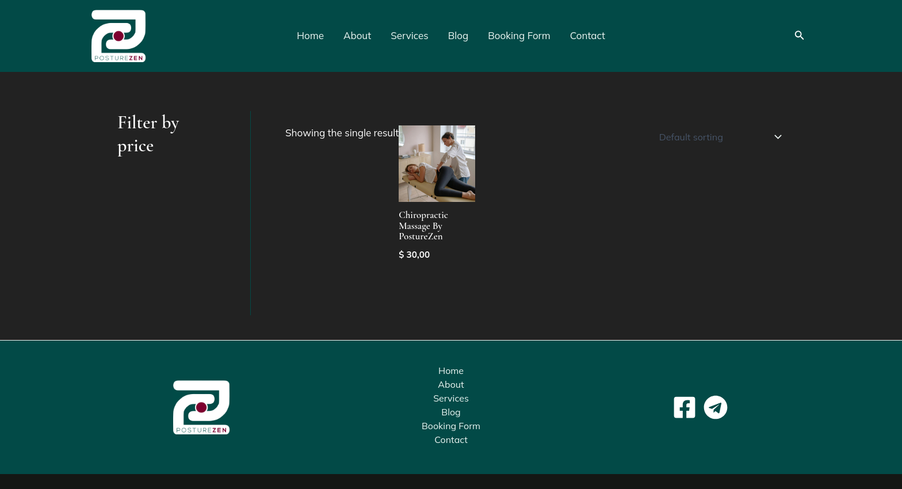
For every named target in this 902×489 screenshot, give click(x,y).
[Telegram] (716, 408)
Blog (458, 35)
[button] (799, 35)
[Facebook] (684, 408)
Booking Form (519, 35)
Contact (587, 35)
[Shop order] (718, 136)
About (357, 35)
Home (310, 35)
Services (410, 35)
